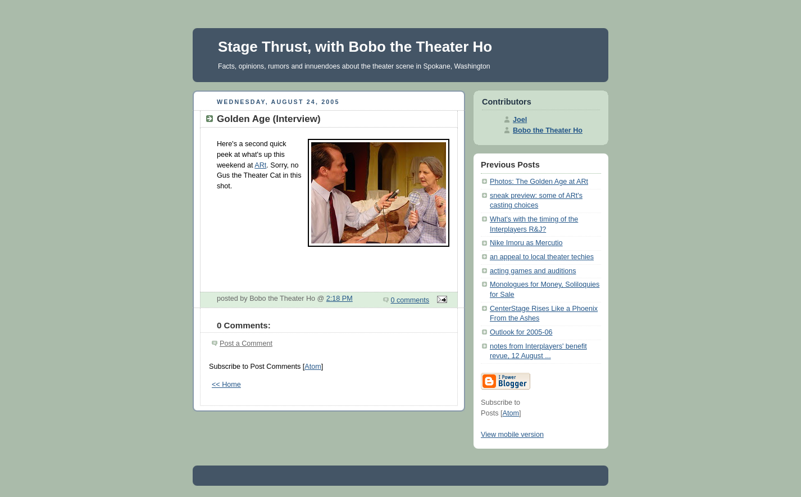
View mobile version (512, 435)
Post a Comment (246, 343)
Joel (520, 120)
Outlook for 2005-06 (521, 332)
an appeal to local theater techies (542, 257)
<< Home (226, 384)
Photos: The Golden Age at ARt (539, 182)
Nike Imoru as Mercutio (526, 243)
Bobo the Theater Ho (547, 130)
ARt (260, 165)
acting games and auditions (533, 271)
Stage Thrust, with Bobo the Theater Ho (355, 46)
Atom (312, 367)
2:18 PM (339, 298)
